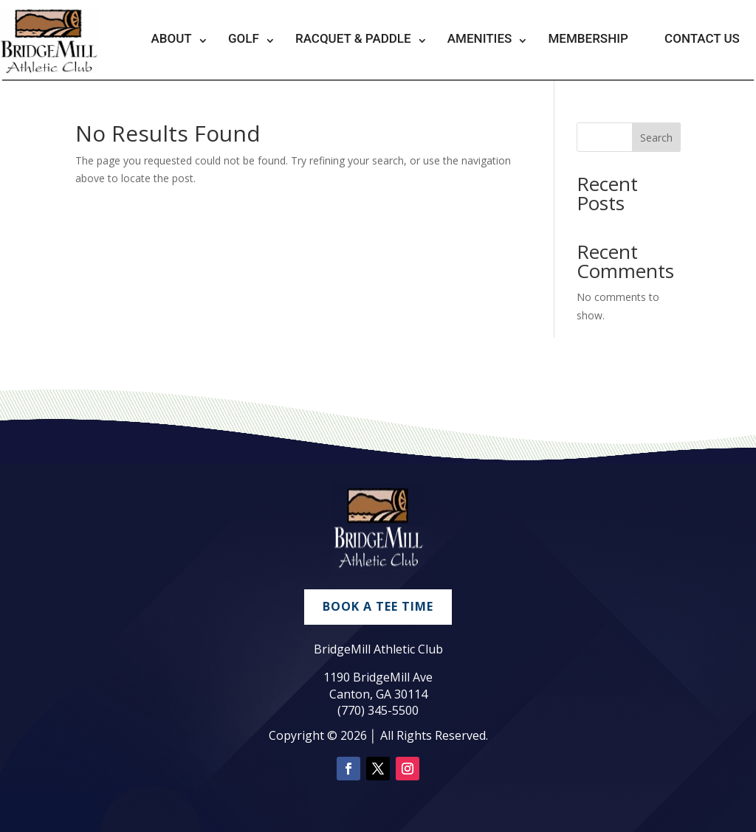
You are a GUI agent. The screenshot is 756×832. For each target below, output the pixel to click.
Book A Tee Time (378, 606)
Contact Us (702, 38)
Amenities (479, 38)
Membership (588, 38)
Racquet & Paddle (353, 38)
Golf (243, 38)
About (171, 38)
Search (656, 138)
